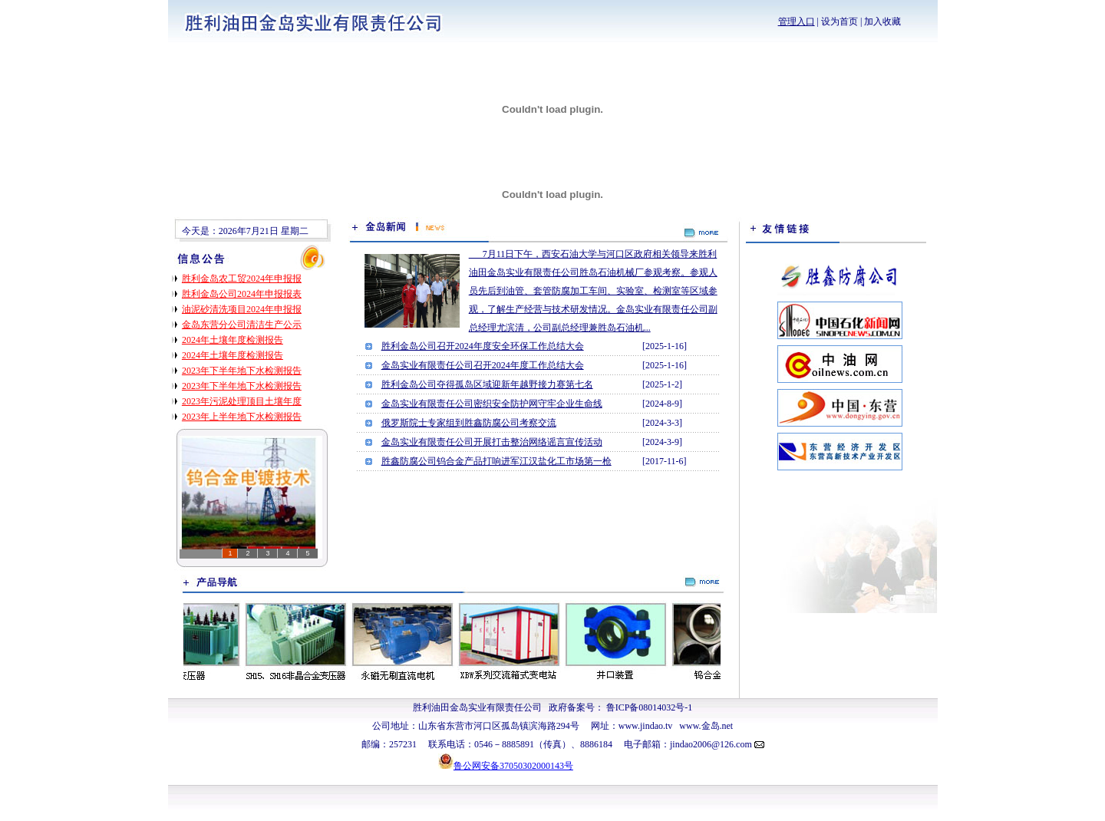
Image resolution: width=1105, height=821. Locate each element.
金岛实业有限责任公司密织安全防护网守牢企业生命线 (491, 403)
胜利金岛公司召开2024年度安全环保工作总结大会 (482, 346)
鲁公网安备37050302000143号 (513, 765)
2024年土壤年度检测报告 (232, 340)
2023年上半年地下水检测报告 (242, 416)
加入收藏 (882, 21)
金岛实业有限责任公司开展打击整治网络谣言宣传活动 (491, 442)
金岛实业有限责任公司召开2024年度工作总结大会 (482, 365)
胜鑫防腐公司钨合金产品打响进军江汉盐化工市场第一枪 (496, 461)
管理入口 (796, 21)
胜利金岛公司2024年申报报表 (242, 294)
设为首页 (839, 21)
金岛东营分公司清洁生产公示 (242, 324)
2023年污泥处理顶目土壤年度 (242, 401)
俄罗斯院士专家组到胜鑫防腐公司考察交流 (468, 422)
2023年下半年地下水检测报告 (242, 370)
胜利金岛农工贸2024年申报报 (242, 278)
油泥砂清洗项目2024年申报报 (242, 309)
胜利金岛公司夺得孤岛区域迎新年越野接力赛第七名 (487, 384)
